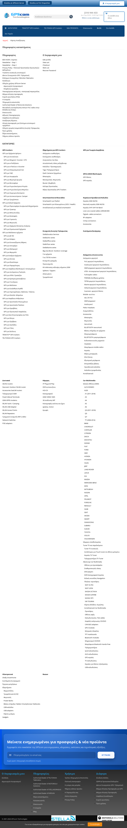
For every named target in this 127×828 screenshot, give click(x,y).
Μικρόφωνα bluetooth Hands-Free (97, 644)
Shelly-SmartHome (9, 677)
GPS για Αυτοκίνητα (11, 157)
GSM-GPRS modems (9, 400)
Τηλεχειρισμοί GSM (9, 394)
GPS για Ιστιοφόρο (10, 246)
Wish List (46, 68)
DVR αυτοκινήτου (49, 387)
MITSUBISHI (88, 489)
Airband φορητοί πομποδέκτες (95, 288)
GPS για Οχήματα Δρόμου (11, 153)
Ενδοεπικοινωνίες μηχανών (94, 340)
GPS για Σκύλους (10, 331)
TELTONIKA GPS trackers (53, 28)
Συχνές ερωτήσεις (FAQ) (11, 97)
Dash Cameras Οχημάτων (52, 173)
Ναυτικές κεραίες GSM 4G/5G (93, 204)
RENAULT (87, 506)
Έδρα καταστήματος (9, 133)
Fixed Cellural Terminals (11, 397)
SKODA (86, 516)
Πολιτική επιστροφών (73, 781)
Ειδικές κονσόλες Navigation (94, 578)
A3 (86, 397)
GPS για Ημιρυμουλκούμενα (14, 193)
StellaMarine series (49, 247)
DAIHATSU (88, 440)
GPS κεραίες (87, 180)
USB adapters (8, 710)
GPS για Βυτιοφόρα (11, 183)
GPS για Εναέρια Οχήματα (11, 255)
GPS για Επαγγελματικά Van (14, 170)
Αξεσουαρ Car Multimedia (92, 562)
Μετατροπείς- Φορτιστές (52, 180)
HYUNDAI (87, 460)
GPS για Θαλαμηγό (10, 249)
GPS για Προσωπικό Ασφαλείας (15, 312)
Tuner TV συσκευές (91, 549)
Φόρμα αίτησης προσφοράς (12, 94)
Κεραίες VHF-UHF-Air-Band (92, 207)
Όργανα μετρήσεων (9, 684)
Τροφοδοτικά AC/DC (11, 694)
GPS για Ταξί (8, 173)
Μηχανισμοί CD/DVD (92, 641)
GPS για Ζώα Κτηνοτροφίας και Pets (15, 315)
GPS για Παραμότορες (12, 265)
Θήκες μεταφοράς (90, 354)
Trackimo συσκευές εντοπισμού (13, 73)
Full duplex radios (90, 275)
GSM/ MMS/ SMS (49, 397)
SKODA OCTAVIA (91, 591)
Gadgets (5, 717)
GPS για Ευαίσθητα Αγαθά (13, 288)
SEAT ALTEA (89, 585)
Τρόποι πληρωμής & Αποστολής (76, 778)
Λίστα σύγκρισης (71, 796)
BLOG (99, 28)
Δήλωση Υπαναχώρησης (11, 115)
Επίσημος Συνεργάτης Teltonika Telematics (18, 78)
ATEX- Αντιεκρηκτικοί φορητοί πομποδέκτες (100, 271)
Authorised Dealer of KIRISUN (44, 793)
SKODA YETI (89, 598)
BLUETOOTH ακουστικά (93, 327)
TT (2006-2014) (90, 420)
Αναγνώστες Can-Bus (50, 160)
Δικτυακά (6, 380)
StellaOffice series (49, 241)
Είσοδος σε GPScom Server (14, 3)
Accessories (87, 224)
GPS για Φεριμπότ (10, 252)
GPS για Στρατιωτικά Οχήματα (15, 229)
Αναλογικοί (88, 304)
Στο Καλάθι (110, 28)
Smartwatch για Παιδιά (51, 201)
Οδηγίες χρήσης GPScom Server (14, 83)
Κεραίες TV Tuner (90, 555)
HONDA (87, 456)
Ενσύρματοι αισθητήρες (51, 157)
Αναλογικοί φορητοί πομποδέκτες (96, 265)
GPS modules (90, 628)
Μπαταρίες (47, 176)
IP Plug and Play (48, 384)
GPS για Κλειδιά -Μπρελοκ (13, 295)
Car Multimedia (89, 380)
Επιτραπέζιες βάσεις (91, 364)
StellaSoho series (49, 238)
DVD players (88, 572)
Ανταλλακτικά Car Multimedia (95, 608)
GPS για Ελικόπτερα (11, 262)
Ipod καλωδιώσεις (91, 651)
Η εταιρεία (6, 99)
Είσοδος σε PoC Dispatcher (40, 3)
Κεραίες (87, 350)
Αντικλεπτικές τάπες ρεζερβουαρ (55, 163)
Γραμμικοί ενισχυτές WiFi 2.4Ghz (14, 417)
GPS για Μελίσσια (10, 285)
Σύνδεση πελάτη (102, 778)
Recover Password (49, 70)
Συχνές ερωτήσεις (102, 800)
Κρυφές (45, 410)
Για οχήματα (47, 254)
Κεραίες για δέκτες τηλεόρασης (96, 664)
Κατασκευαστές (39, 800)
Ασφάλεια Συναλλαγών (10, 118)
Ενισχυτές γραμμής (50, 261)
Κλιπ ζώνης (88, 357)
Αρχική (5, 40)
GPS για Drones (9, 259)
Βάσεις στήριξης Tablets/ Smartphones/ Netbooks (22, 704)
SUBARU (87, 525)
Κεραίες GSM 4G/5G (90, 201)
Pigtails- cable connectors (92, 214)
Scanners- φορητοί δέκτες (93, 291)
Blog (34, 811)
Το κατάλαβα (95, 824)
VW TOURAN (89, 601)
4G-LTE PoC (88, 298)
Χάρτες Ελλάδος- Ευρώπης (94, 605)
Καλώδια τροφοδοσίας (92, 370)
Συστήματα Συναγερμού (11, 681)
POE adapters (7, 423)
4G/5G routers (7, 384)
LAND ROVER (89, 469)
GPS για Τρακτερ (10, 209)
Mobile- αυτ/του (89, 294)
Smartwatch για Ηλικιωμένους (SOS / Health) (59, 204)
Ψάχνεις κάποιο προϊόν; (11, 136)
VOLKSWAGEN (89, 539)
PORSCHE (87, 502)
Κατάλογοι (6, 81)
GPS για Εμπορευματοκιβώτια (14, 279)
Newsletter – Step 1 (9, 62)
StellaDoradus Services (51, 234)
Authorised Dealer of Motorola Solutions (17, 105)
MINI (86, 486)
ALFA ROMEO (89, 387)
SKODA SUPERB (90, 595)
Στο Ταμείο (9, 34)
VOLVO (87, 535)
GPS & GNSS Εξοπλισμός (92, 174)
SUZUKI (87, 529)
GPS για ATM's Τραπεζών (13, 275)
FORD (86, 450)
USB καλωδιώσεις (91, 667)
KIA (85, 476)
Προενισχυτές (48, 264)
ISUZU (86, 463)
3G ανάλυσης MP (49, 400)
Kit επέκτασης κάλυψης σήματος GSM (56, 267)
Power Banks (8, 701)
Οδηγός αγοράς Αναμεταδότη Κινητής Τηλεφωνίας (21, 128)
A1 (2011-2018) (90, 394)
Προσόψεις (89, 611)
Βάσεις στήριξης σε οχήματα (94, 331)
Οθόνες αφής (90, 614)
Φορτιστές (88, 321)
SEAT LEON (89, 588)
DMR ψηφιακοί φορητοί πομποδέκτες (98, 268)
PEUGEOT (87, 499)
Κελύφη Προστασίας (50, 186)
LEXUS (86, 473)
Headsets (87, 344)
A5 (86, 403)
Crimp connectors (89, 221)
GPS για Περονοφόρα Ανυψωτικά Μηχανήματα (21, 206)
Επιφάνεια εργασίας (11, 89)
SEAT (86, 512)
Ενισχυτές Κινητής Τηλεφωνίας (55, 231)
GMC (86, 453)
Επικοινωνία (87, 28)
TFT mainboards (91, 634)
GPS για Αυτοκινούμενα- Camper (16, 196)
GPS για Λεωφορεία (11, 176)
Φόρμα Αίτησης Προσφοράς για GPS (109, 789)
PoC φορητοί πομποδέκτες (94, 261)
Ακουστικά (88, 324)
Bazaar (45, 674)
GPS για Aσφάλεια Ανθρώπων (13, 298)
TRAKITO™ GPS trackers (30, 28)
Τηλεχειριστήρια (91, 647)
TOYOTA (87, 532)
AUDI (86, 390)
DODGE (87, 443)
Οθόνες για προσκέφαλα (93, 565)
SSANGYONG (89, 522)
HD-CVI (45, 390)
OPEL (86, 496)
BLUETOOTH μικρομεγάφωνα (95, 337)
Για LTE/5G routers (49, 257)
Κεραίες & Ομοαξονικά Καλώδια (95, 198)
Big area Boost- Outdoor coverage (55, 251)
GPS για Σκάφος (9, 239)
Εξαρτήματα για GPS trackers (54, 150)
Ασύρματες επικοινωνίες (93, 255)
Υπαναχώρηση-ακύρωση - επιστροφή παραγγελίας (20, 91)
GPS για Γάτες (9, 328)
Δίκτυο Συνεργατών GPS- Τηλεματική (15, 75)
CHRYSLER (88, 430)
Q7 (86, 417)
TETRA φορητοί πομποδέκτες (94, 281)
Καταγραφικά (48, 394)
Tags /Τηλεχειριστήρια (51, 170)
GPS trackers (7, 150)
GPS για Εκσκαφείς (10, 216)
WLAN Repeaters (8, 413)
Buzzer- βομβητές (49, 183)
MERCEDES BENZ (90, 483)
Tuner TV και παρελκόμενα (92, 545)
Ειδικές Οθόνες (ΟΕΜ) (91, 384)
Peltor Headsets (89, 307)
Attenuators (47, 274)
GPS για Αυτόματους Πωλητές (14, 272)
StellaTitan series (49, 244)
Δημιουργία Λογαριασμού (13, 86)
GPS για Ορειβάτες (10, 308)
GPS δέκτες (87, 177)
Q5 (86, 413)
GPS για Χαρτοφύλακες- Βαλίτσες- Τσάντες (19, 292)
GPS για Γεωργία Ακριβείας (93, 150)
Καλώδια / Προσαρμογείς (52, 166)
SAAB (86, 509)
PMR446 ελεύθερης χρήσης (94, 278)
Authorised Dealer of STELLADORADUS (47, 789)
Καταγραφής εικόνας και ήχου (54, 403)
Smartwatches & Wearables (54, 198)
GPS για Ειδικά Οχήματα (11, 203)
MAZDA (87, 479)
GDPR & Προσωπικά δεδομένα (107, 781)
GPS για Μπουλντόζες (12, 213)
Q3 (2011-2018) (90, 410)
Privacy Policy (70, 800)
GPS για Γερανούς (10, 219)
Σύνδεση (5, 778)
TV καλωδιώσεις (91, 661)
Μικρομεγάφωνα (90, 334)
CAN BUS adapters (91, 624)
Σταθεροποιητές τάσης (92, 568)
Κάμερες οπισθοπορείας (92, 542)
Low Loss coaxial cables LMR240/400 (96, 211)
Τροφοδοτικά (48, 277)
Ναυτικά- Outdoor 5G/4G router (14, 387)
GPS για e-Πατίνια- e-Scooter (14, 166)
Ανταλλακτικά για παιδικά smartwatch (57, 207)
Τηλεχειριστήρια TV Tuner (93, 558)
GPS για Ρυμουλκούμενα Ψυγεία (15, 186)
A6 (86, 407)
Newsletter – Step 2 (9, 65)
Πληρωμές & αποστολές (11, 102)
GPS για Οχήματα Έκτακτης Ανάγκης (17, 226)
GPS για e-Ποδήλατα (11, 163)
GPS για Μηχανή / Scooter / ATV (15, 160)
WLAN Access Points (9, 410)
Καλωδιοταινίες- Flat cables (95, 618)
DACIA (86, 436)
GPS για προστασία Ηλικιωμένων (16, 302)
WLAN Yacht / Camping (10, 403)
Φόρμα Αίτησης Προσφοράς (106, 792)
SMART (86, 519)
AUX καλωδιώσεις (91, 654)
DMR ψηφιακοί (89, 301)
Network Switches (8, 420)
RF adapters (87, 217)
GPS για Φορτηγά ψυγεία (13, 180)
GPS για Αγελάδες (10, 325)
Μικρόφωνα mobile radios (93, 347)
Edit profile (47, 60)
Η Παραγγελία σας (71, 792)
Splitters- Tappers (49, 270)
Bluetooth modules (92, 638)
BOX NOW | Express (9, 60)
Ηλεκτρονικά (7, 674)
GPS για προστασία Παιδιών (14, 305)
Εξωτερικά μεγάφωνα (92, 360)
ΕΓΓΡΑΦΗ (106, 755)
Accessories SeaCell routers (12, 390)
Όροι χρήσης (7, 131)
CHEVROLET (88, 427)
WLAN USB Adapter (9, 407)
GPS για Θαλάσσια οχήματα (12, 232)
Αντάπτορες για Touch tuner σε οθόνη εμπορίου (102, 552)
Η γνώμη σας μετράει (72, 785)
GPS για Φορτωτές (10, 223)
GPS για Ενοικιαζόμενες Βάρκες (15, 242)
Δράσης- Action (48, 407)
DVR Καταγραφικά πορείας (94, 575)
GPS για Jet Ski (9, 236)
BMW (86, 423)
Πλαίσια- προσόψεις (91, 581)
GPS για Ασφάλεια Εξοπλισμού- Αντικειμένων (18, 269)
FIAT (85, 446)
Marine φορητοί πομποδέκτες (95, 284)
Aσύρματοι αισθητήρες (51, 153)
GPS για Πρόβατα (10, 321)
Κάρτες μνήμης (9, 714)
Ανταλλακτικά (88, 373)
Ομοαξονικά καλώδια (92, 367)
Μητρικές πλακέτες (92, 631)
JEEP (85, 466)
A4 (86, 400)
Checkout (46, 65)
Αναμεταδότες (88, 311)
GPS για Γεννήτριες (11, 282)
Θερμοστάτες (8, 691)
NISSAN (87, 492)
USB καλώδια (8, 707)
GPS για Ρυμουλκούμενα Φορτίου (16, 190)
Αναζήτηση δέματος (9, 120)
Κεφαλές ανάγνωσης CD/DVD (95, 621)
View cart (46, 62)
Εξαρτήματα (6, 687)
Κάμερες (46, 380)
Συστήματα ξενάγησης (92, 231)
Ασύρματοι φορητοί (90, 258)
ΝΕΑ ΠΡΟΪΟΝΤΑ (72, 28)
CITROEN (87, 433)
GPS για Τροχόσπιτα (11, 199)
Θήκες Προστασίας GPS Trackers (54, 190)
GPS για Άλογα (9, 318)
